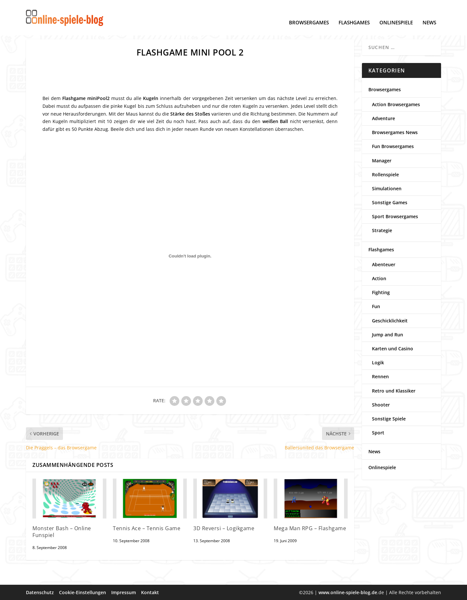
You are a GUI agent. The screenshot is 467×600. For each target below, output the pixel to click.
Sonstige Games (389, 202)
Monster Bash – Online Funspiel (61, 531)
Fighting (381, 292)
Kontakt (150, 592)
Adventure (383, 118)
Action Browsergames (396, 104)
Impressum (123, 592)
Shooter (381, 404)
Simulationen (386, 188)
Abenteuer (383, 264)
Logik (378, 362)
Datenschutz (40, 592)
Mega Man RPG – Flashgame (310, 527)
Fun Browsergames (393, 146)
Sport (378, 433)
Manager (381, 160)
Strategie (382, 230)
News (429, 13)
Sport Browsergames (395, 216)
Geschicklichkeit (390, 320)
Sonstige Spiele (389, 418)
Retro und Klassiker (393, 390)
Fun (376, 306)
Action (379, 278)
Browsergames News (395, 132)
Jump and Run (387, 334)
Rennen (380, 376)
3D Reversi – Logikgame (223, 527)
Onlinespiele (396, 13)
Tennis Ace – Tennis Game (146, 527)
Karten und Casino (392, 348)
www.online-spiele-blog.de (347, 592)
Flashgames (354, 13)
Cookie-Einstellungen (82, 592)
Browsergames (309, 13)
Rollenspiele (385, 174)
